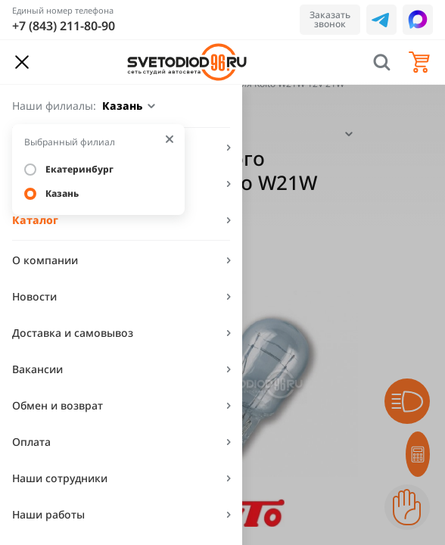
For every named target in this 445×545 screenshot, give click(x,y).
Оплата (31, 441)
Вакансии (37, 369)
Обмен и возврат (57, 405)
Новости (34, 296)
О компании (45, 260)
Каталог (35, 220)
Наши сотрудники (59, 478)
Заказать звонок (330, 19)
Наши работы (48, 514)
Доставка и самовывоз (72, 332)
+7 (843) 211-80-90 (63, 25)
